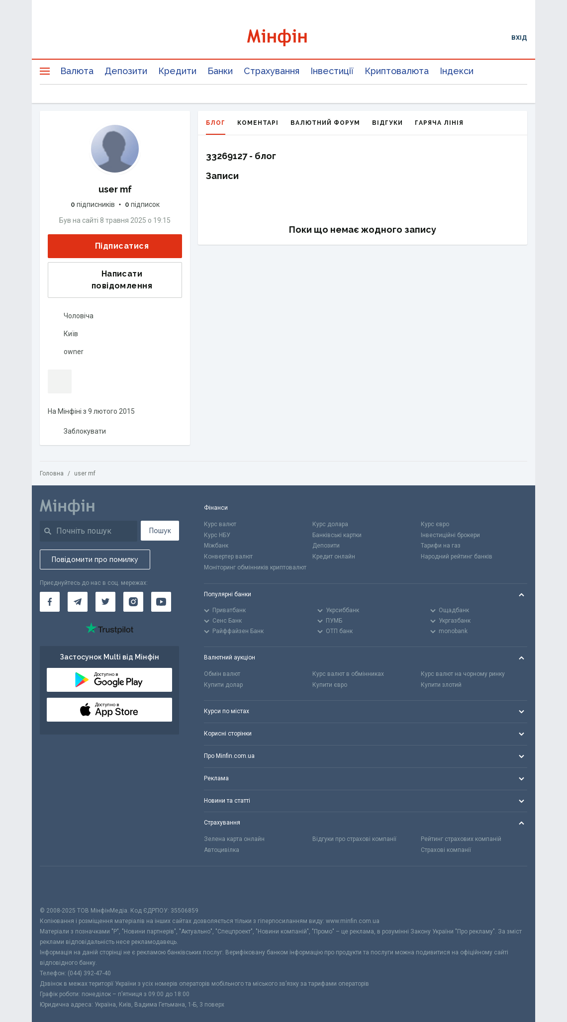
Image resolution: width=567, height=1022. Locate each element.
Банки (220, 71)
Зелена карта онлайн (234, 839)
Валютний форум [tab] (325, 122)
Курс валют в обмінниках (348, 673)
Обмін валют (222, 673)
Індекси (456, 71)
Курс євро (435, 524)
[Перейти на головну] (283, 37)
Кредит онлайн (333, 556)
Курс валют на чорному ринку (463, 673)
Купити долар (223, 684)
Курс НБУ (217, 535)
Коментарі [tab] (258, 122)
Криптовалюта (397, 71)
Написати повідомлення (103, 279)
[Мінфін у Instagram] (133, 602)
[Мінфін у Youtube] (161, 602)
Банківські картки (337, 535)
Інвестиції (332, 71)
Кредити (177, 71)
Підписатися (114, 246)
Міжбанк (216, 545)
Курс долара (330, 524)
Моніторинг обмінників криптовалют (255, 567)
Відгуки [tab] (387, 122)
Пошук (160, 531)
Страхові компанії (446, 849)
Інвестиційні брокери (450, 535)
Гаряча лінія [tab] (439, 122)
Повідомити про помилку (95, 559)
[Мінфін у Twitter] (105, 602)
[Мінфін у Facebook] (50, 602)
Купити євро (329, 684)
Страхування (271, 71)
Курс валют (220, 524)
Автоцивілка (221, 849)
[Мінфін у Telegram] (78, 602)
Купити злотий (441, 684)
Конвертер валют (228, 556)
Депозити (125, 71)
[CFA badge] (62, 886)
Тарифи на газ (441, 545)
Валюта (77, 71)
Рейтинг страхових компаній (461, 839)
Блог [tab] (215, 127)
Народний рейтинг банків (456, 556)
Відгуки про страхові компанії (354, 839)
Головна (52, 473)
